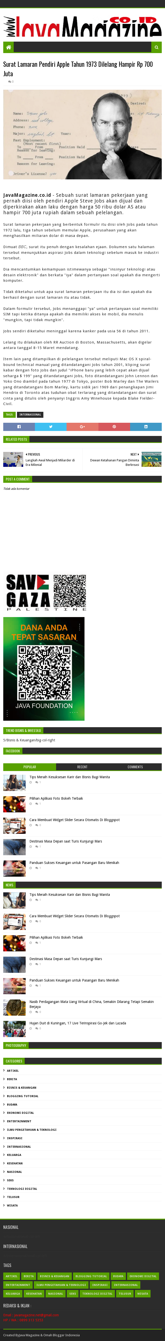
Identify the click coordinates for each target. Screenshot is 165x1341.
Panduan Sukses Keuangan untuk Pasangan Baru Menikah (74, 863)
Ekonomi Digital (20, 1113)
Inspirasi (14, 1138)
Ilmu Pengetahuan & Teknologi (32, 1129)
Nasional (14, 1172)
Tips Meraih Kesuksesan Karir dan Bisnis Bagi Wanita (69, 777)
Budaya (12, 1104)
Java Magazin (28, 1335)
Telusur (13, 1197)
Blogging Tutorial (22, 1096)
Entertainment (19, 1121)
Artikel (13, 1070)
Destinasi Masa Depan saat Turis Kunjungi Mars (65, 841)
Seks (10, 1180)
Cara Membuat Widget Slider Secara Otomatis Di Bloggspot (74, 820)
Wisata (12, 1205)
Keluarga (14, 1155)
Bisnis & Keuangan (21, 1087)
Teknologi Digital (22, 1189)
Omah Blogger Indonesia (61, 1335)
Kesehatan (15, 1163)
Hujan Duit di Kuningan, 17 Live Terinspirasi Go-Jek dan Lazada (77, 1023)
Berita (12, 1079)
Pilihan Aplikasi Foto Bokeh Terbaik (56, 798)
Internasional (30, 414)
